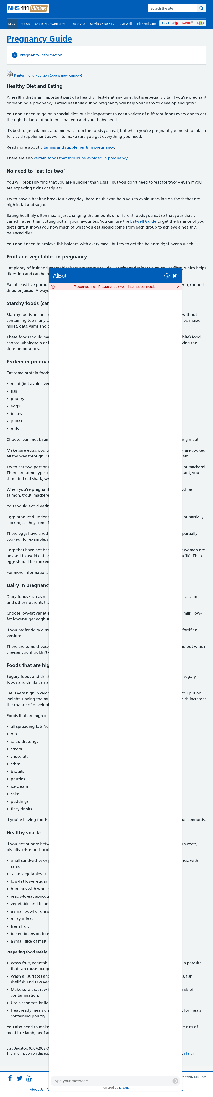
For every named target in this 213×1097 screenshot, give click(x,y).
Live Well (125, 24)
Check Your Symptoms (50, 24)
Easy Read (170, 23)
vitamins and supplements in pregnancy (77, 147)
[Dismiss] (178, 286)
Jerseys (25, 24)
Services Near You (102, 24)
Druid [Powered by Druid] (124, 1087)
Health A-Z (77, 24)
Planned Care (146, 24)
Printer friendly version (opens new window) (44, 75)
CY (11, 24)
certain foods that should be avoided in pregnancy (81, 158)
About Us (36, 1089)
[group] (115, 683)
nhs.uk (189, 1053)
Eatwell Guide (143, 221)
